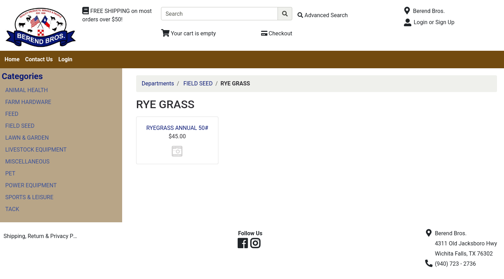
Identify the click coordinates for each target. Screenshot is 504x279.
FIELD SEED (20, 126)
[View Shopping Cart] (188, 33)
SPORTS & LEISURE (29, 197)
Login (65, 59)
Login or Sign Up (434, 22)
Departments (158, 83)
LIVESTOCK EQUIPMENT (35, 149)
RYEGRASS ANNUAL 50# (177, 128)
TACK (12, 209)
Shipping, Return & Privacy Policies (43, 236)
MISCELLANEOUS (27, 161)
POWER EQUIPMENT (31, 185)
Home (12, 59)
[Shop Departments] (119, 15)
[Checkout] (276, 33)
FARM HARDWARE (28, 102)
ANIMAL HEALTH (26, 90)
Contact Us (39, 59)
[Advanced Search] (323, 15)
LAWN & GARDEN (27, 137)
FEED (12, 114)
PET (10, 173)
